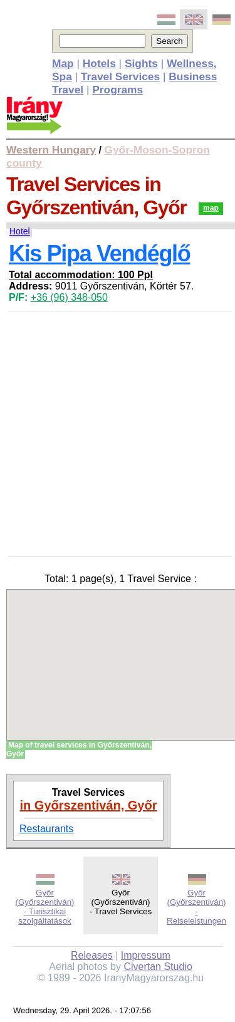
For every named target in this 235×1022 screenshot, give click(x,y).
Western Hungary (51, 149)
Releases (92, 955)
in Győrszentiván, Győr (88, 805)
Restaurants (46, 828)
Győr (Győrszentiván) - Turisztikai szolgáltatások (44, 907)
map (211, 208)
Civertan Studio (157, 966)
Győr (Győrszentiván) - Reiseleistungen (196, 907)
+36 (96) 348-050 (69, 297)
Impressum (145, 955)
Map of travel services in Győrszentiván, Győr (79, 749)
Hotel (19, 231)
